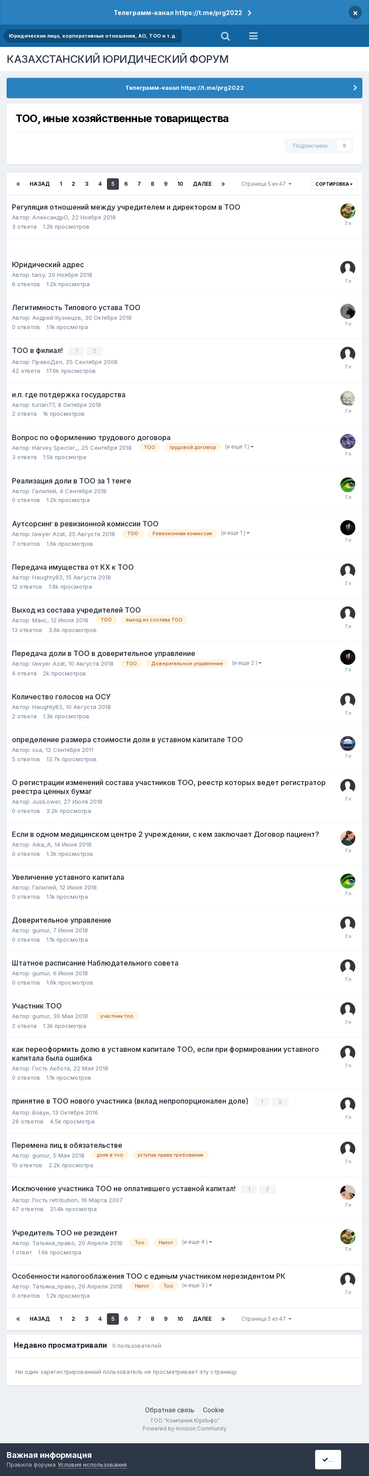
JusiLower (46, 801)
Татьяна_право (53, 1241)
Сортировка (334, 184)
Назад (40, 183)
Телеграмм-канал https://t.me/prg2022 (178, 12)
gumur (40, 929)
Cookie (213, 1408)
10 (180, 183)
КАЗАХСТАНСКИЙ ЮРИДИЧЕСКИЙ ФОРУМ (118, 59)
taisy (38, 274)
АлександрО (50, 217)
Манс (39, 619)
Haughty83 (47, 576)
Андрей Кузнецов (56, 317)
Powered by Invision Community (185, 1427)
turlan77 (43, 404)
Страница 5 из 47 (266, 183)
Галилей (44, 490)
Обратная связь (169, 1408)
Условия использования (92, 1464)
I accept (336, 1459)
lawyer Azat (48, 533)
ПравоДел (47, 361)
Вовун (40, 1111)
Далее (202, 183)
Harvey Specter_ (55, 447)
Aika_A (41, 843)
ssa (37, 749)
